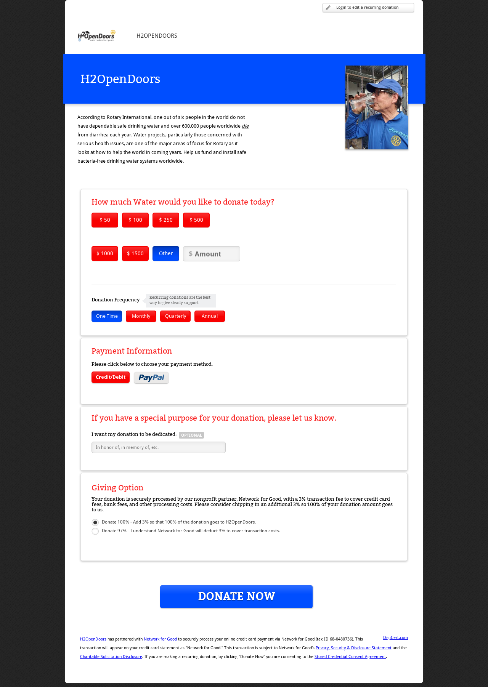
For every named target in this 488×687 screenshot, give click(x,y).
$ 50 (105, 220)
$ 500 (196, 220)
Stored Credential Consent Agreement (350, 656)
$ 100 (135, 220)
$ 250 (166, 220)
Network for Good (160, 639)
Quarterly (175, 316)
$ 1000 (104, 253)
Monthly (141, 316)
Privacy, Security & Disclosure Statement (354, 647)
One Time (107, 316)
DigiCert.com (395, 637)
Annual (210, 316)
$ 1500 (135, 253)
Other (166, 253)
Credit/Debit (110, 377)
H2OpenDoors (93, 639)
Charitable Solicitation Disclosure (111, 656)
